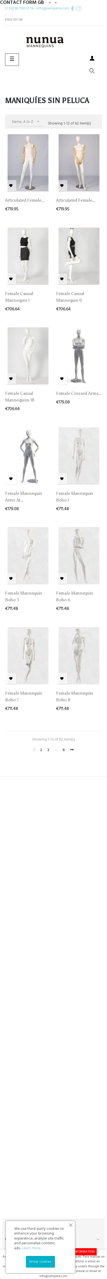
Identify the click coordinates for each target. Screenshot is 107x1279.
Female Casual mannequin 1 (19, 297)
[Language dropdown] (14, 20)
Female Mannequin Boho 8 (74, 696)
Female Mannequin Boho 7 (23, 696)
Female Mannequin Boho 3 (23, 596)
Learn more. (31, 1248)
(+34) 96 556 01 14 (19, 8)
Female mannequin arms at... (23, 497)
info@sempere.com (53, 8)
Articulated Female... (24, 200)
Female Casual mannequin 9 (70, 297)
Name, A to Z (27, 121)
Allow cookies (40, 1261)
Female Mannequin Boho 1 (74, 497)
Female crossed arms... (78, 393)
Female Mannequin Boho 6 (74, 596)
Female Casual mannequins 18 (20, 397)
